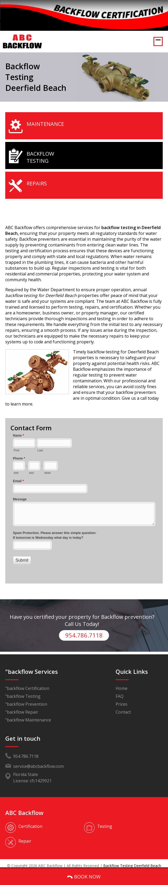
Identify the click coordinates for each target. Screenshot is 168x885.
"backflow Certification (27, 682)
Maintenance (45, 123)
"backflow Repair (21, 706)
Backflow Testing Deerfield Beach (132, 859)
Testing (104, 820)
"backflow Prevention (26, 698)
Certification (30, 820)
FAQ (119, 690)
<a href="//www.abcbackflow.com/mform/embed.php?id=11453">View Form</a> (84, 498)
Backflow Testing (40, 157)
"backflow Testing (23, 690)
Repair (24, 835)
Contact (123, 706)
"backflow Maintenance (28, 714)
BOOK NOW (84, 876)
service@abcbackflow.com (38, 760)
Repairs (37, 183)
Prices (121, 698)
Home (121, 682)
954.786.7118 (84, 630)
